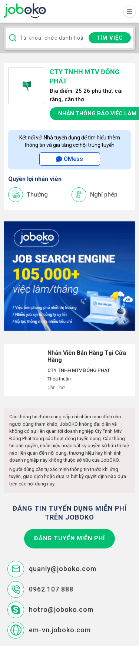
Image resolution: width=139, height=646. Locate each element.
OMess (69, 158)
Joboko (25, 10)
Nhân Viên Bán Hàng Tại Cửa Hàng (69, 369)
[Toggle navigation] (129, 11)
